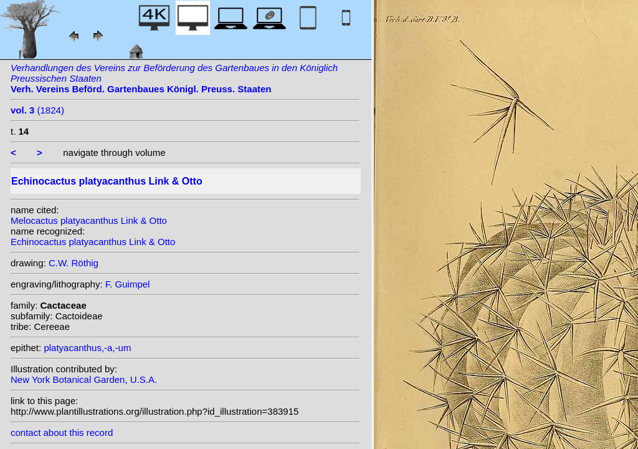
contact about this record (62, 432)
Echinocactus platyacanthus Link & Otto (93, 241)
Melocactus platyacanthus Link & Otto (89, 220)
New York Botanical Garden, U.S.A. (84, 379)
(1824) (37, 110)
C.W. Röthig (73, 263)
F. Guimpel (127, 284)
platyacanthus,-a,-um (87, 347)
